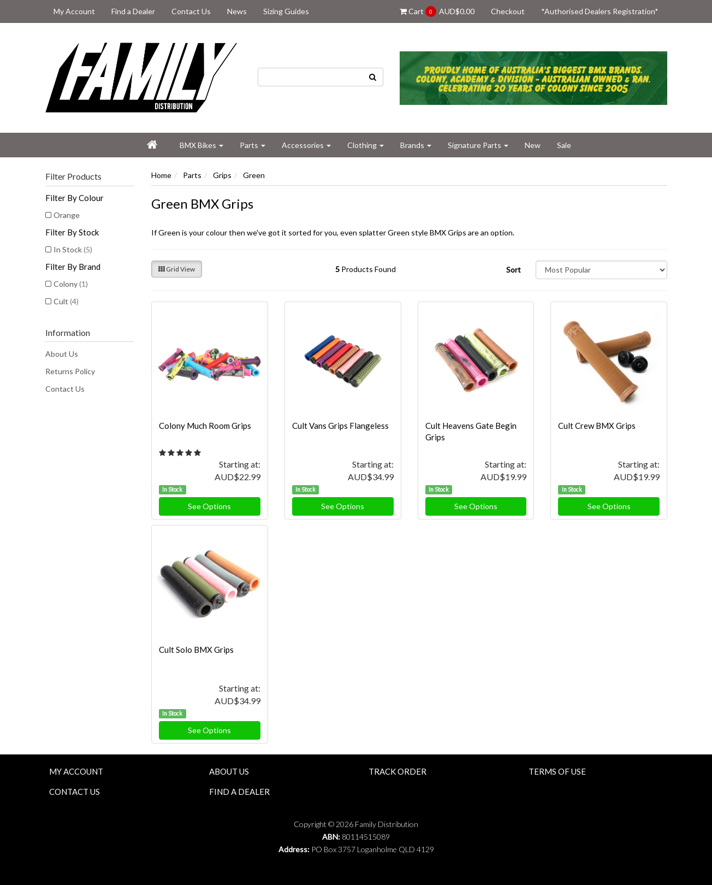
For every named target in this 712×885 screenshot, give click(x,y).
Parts (252, 145)
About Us (61, 353)
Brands (415, 145)
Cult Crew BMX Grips (597, 425)
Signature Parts (478, 145)
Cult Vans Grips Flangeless (340, 425)
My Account (74, 11)
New (533, 145)
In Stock (73, 249)
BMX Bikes (201, 145)
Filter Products (73, 176)
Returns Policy (70, 371)
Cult (66, 301)
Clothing (365, 145)
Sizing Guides (286, 11)
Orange (67, 215)
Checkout (508, 11)
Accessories (306, 145)
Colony (71, 283)
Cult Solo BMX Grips (196, 649)
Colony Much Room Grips (205, 425)
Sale (564, 145)
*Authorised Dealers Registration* (599, 11)
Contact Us (191, 11)
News (237, 11)
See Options (209, 506)
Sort (513, 269)
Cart (437, 11)
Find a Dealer (133, 11)
